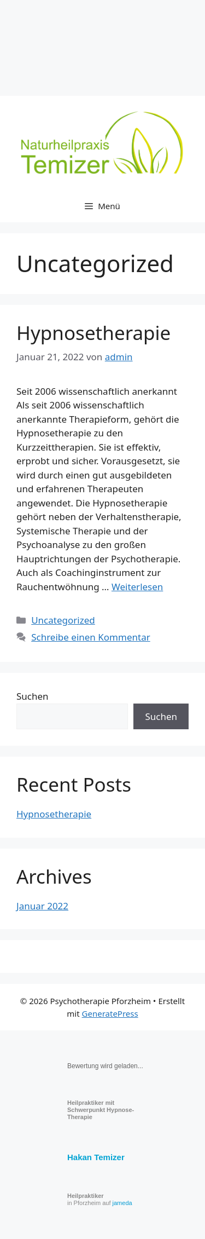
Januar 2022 (42, 906)
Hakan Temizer (96, 1157)
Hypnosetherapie (93, 332)
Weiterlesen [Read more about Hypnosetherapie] (137, 586)
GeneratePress (110, 1013)
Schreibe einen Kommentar (90, 637)
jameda (122, 1203)
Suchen (32, 696)
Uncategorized (63, 620)
